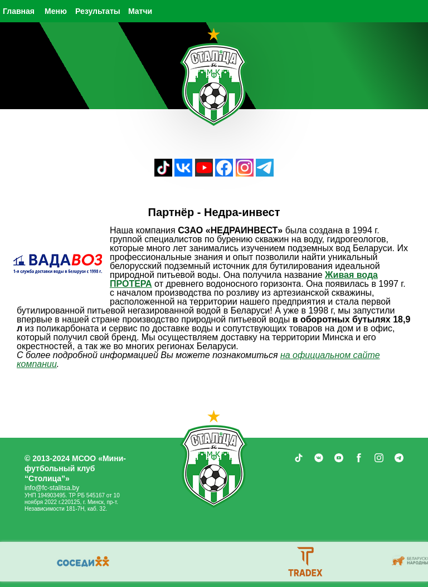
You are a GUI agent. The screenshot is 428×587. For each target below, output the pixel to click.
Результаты (97, 11)
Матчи (140, 11)
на (286, 355)
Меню (56, 11)
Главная (19, 11)
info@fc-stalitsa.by (52, 488)
